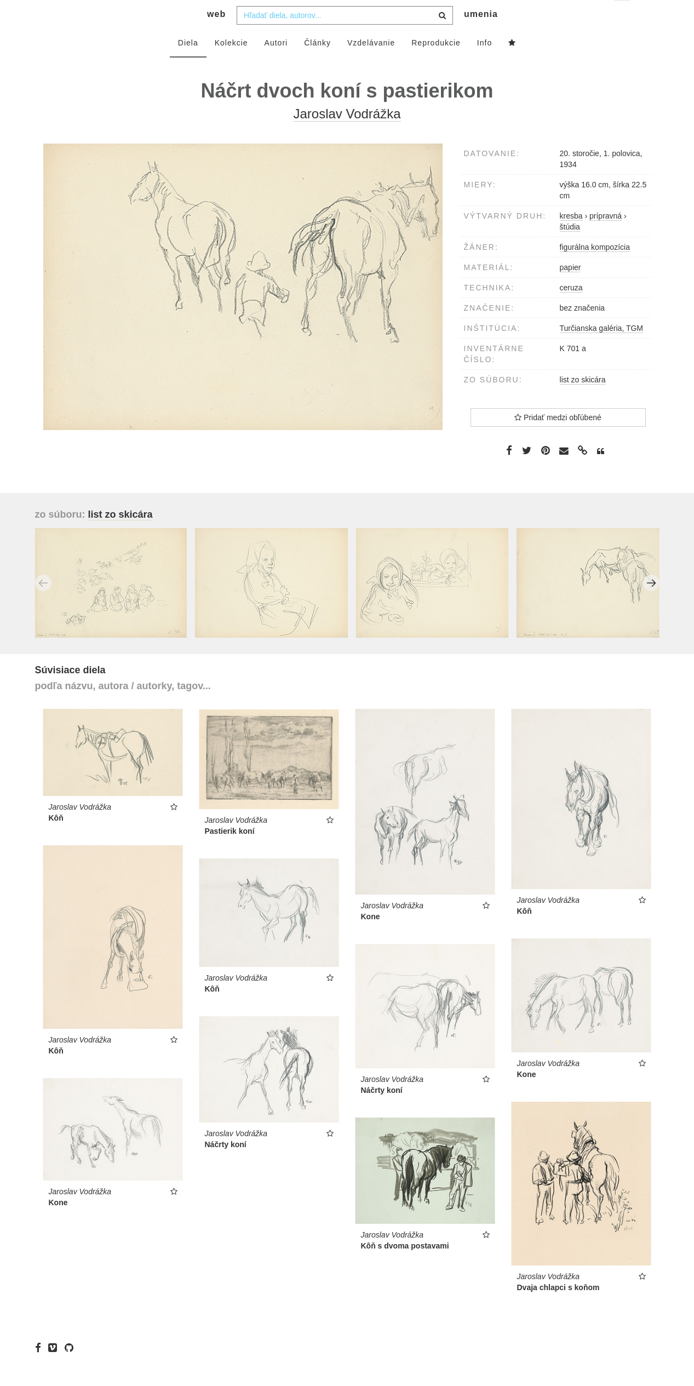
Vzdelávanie (371, 64)
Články (317, 64)
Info (484, 64)
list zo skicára (583, 401)
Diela (188, 64)
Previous (43, 605)
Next (651, 605)
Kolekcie (231, 64)
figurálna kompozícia (595, 268)
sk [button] (622, 16)
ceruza (571, 309)
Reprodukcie (436, 64)
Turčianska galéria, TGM (602, 349)
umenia (481, 36)
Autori (276, 64)
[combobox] (345, 36)
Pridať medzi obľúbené (557, 438)
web (216, 36)
